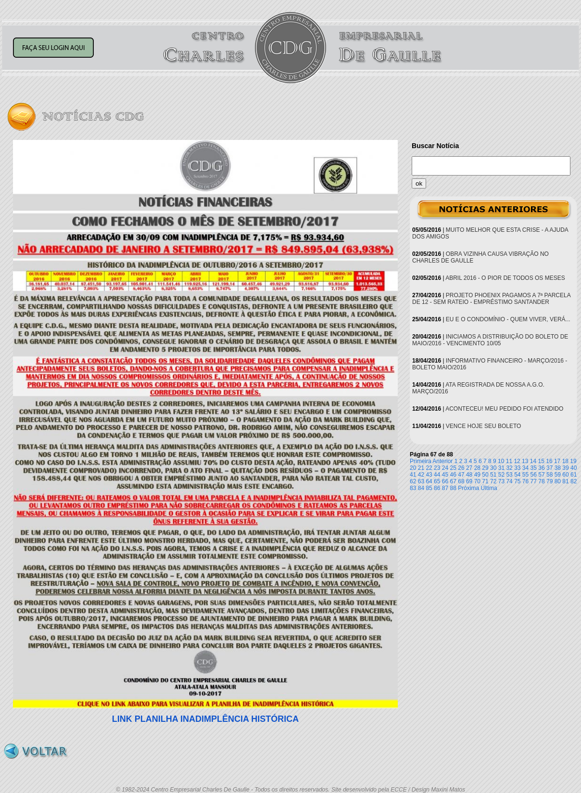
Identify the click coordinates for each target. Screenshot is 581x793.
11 (509, 461)
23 (437, 468)
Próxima (468, 488)
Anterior (442, 461)
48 (469, 474)
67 (453, 481)
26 (461, 468)
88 (453, 488)
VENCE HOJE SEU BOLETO (483, 426)
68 (461, 481)
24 (445, 468)
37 (549, 468)
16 (549, 461)
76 (525, 481)
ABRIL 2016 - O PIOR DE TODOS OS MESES (505, 278)
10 (501, 461)
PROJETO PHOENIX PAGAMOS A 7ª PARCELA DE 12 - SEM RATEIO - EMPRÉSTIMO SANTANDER (491, 298)
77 (533, 481)
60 (565, 474)
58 (549, 474)
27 (469, 468)
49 (477, 474)
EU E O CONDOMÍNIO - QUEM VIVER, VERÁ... (508, 319)
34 (525, 468)
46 (453, 474)
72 (493, 481)
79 (549, 481)
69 (469, 481)
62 (413, 481)
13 (525, 461)
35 (533, 468)
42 (421, 474)
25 (453, 468)
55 (525, 474)
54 (517, 474)
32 (509, 468)
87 (445, 488)
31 (501, 468)
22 (429, 468)
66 (445, 481)
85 (429, 488)
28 (477, 468)
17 (557, 461)
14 (533, 461)
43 (429, 474)
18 (565, 461)
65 (437, 481)
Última (489, 488)
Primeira (420, 461)
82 (573, 481)
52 (501, 474)
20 (413, 468)
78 (541, 481)
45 (445, 474)
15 (541, 461)
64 (429, 481)
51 (493, 474)
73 (501, 481)
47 (461, 474)
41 (413, 474)
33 (517, 468)
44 (437, 474)
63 (421, 481)
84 (421, 488)
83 (413, 488)
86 (437, 488)
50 (485, 474)
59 (558, 474)
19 (573, 461)
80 (558, 481)
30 (493, 468)
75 (517, 481)
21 (421, 468)
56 (533, 474)
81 (565, 481)
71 (485, 481)
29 (485, 468)
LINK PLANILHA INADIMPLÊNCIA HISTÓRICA (205, 719)
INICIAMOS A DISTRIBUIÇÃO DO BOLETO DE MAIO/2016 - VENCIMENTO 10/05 (490, 340)
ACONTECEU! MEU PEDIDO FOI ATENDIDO (504, 408)
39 (565, 468)
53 (509, 474)
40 (573, 468)
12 (517, 461)
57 (541, 474)
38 (558, 468)
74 (509, 481)
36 (541, 468)
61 (573, 474)
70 (477, 481)
